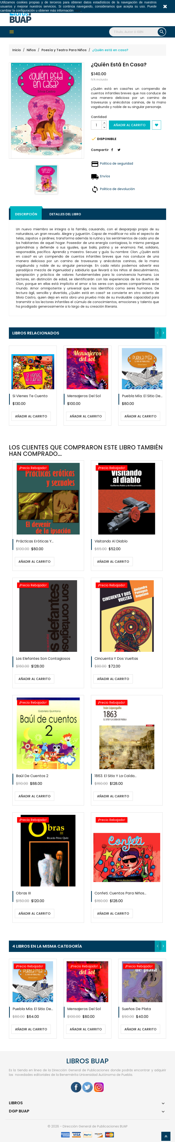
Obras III (23, 893)
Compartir (112, 153)
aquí (77, 10)
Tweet (119, 153)
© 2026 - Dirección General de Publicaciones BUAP (88, 1126)
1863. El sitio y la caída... (115, 775)
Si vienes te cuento (30, 396)
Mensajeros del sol (84, 396)
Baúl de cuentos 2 (32, 775)
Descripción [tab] (26, 214)
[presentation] (157, 333)
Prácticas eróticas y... (35, 541)
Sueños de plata (136, 1008)
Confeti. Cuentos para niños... (120, 893)
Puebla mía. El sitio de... (142, 396)
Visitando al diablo (111, 541)
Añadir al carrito (129, 125)
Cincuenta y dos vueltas (116, 658)
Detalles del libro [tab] (65, 214)
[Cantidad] (96, 125)
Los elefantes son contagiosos (43, 658)
